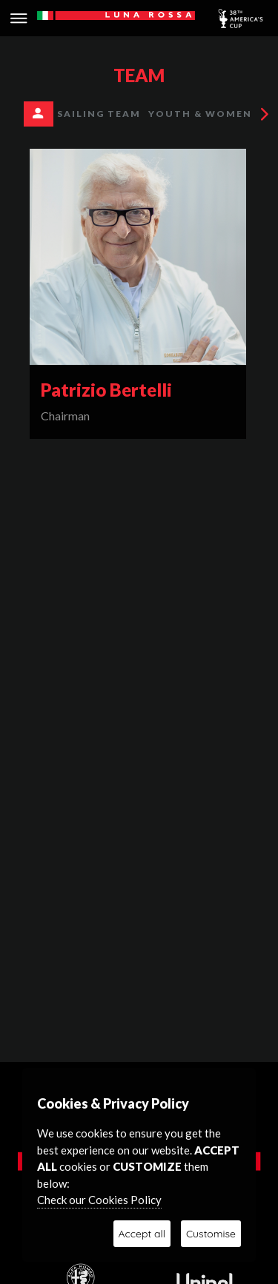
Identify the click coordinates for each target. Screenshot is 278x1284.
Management (48, 115)
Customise (211, 1233)
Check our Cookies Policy (99, 1199)
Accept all (142, 1233)
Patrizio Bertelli (106, 389)
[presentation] (266, 114)
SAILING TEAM (99, 113)
